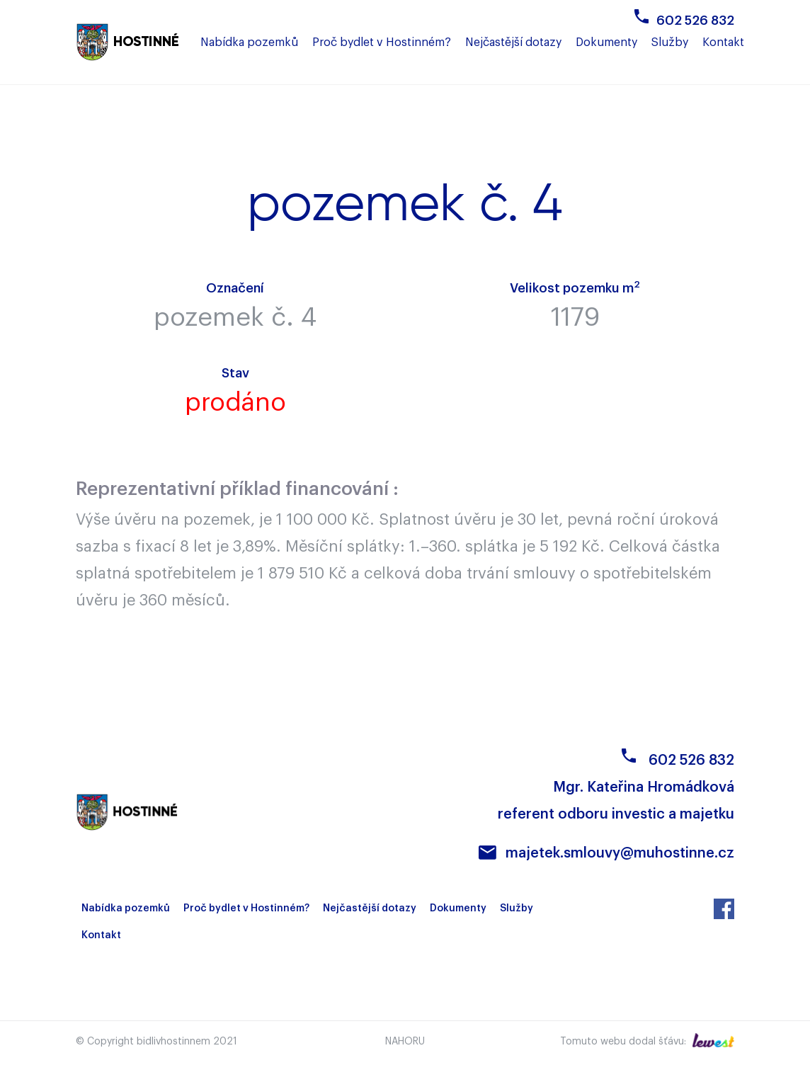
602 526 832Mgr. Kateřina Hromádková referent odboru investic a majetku (616, 787)
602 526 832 (695, 20)
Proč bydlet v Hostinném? (246, 908)
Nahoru (405, 1042)
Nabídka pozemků (125, 908)
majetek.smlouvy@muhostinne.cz (620, 853)
